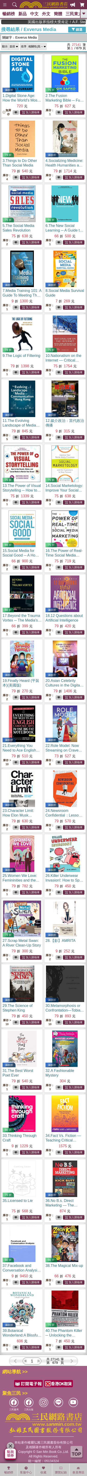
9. (21, 356)
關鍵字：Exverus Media (19, 37)
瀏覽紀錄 (61, 1470)
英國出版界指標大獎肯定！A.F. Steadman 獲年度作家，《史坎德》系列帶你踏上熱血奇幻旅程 (66, 22)
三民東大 (74, 14)
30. (64, 1010)
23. (18, 815)
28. (60, 941)
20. (64, 685)
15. (22, 555)
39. (22, 1335)
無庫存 (7, 112)
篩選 (77, 29)
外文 (46, 14)
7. (22, 295)
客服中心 (26, 1470)
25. (21, 880)
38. (64, 1266)
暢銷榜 (8, 14)
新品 (22, 14)
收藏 (43, 1470)
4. (64, 165)
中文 (34, 14)
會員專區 (78, 1470)
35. (18, 1201)
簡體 (58, 14)
